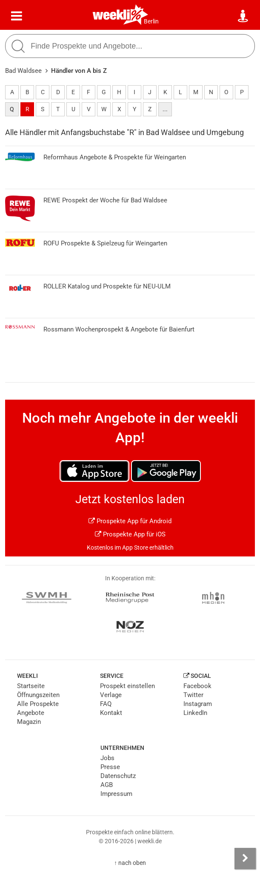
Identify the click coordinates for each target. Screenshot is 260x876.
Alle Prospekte (38, 704)
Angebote (30, 713)
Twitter (193, 695)
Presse (110, 767)
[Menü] (17, 16)
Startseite (31, 686)
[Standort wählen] (243, 16)
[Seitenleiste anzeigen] (245, 858)
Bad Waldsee (23, 71)
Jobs (107, 758)
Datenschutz (118, 776)
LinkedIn (195, 713)
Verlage (111, 695)
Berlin (151, 21)
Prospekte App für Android (130, 521)
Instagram (197, 704)
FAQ (105, 704)
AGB (106, 785)
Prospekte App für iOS (130, 534)
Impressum (116, 794)
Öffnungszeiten (38, 695)
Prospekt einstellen (127, 686)
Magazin (29, 722)
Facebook (197, 686)
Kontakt (111, 713)
